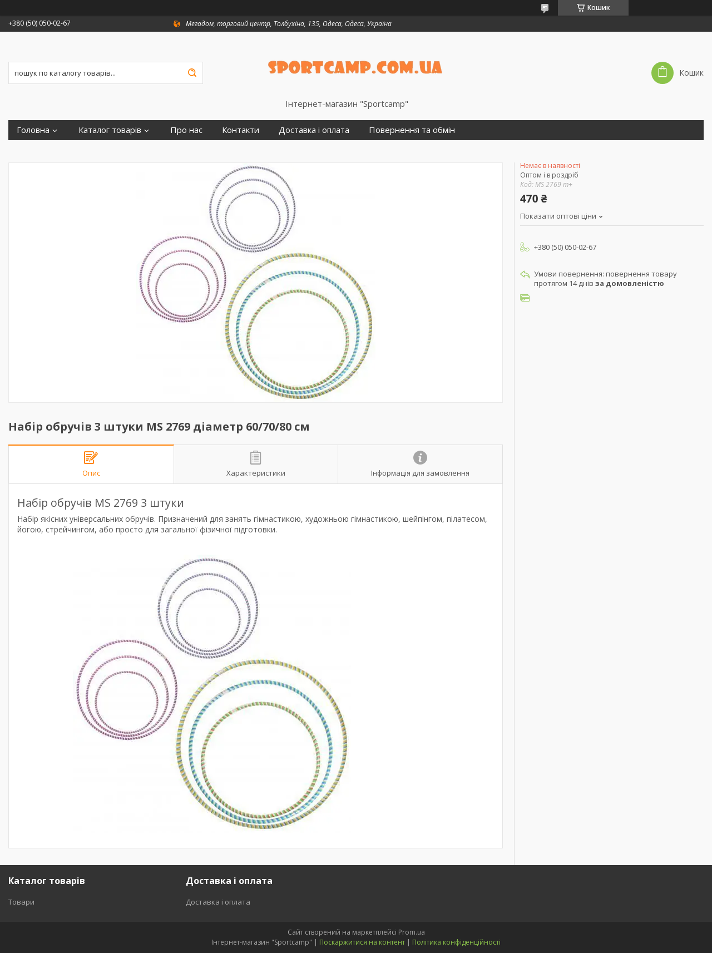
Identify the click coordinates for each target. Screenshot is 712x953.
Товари (21, 902)
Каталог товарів (109, 130)
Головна (33, 130)
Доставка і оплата (314, 130)
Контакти (240, 130)
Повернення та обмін (412, 130)
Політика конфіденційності (456, 942)
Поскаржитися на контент (362, 942)
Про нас (186, 130)
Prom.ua (411, 932)
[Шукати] (192, 73)
